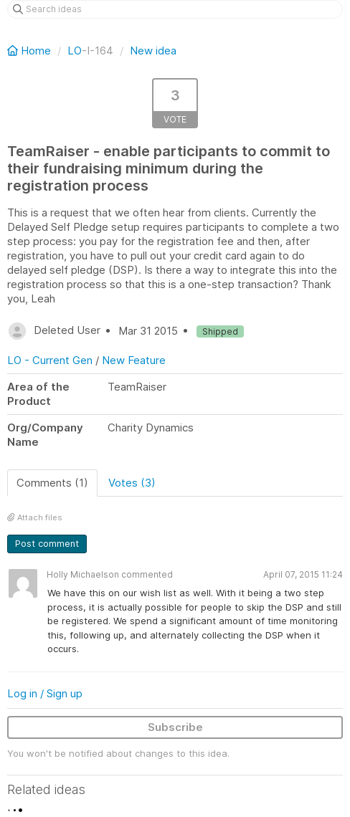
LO (74, 50)
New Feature (134, 360)
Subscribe (175, 727)
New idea (153, 50)
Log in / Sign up (44, 693)
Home (30, 50)
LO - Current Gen (50, 360)
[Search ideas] (175, 9)
